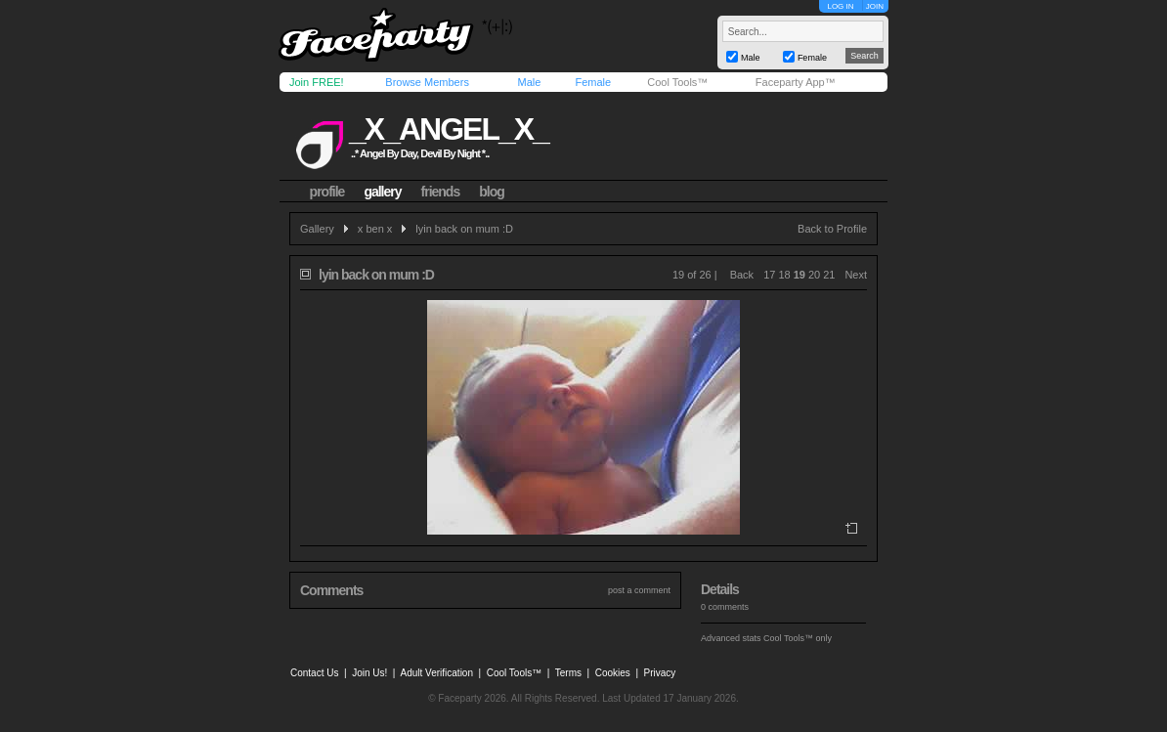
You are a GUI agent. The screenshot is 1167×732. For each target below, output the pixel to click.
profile (327, 191)
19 (799, 274)
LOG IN (840, 6)
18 (784, 274)
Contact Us (314, 672)
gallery (382, 191)
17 (769, 274)
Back (742, 274)
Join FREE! (316, 82)
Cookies (612, 672)
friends (440, 191)
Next (855, 274)
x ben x (375, 229)
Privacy (660, 672)
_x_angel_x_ (448, 129)
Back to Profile (832, 229)
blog (491, 191)
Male (528, 82)
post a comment (639, 590)
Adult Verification (436, 672)
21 (829, 274)
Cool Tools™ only (797, 638)
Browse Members (427, 82)
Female (593, 82)
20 (814, 274)
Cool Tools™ (677, 82)
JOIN (875, 6)
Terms (568, 672)
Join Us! (369, 672)
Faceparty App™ (796, 82)
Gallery (317, 229)
